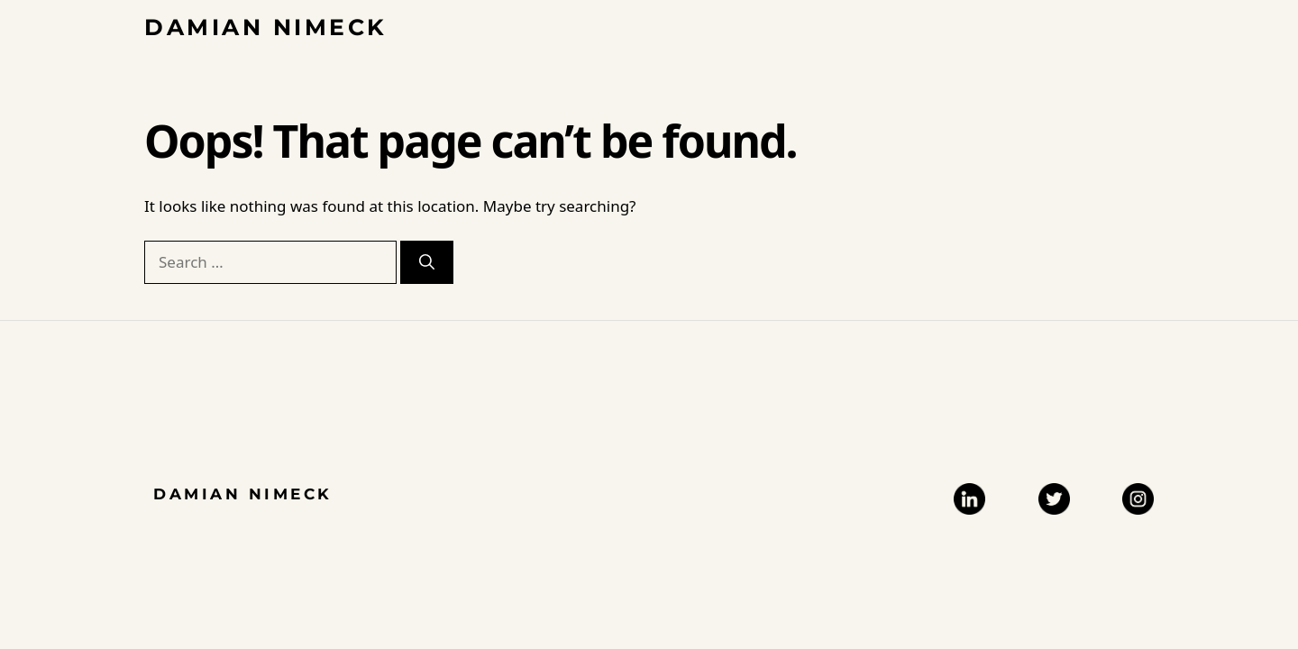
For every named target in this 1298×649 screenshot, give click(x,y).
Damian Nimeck (266, 27)
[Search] (426, 262)
